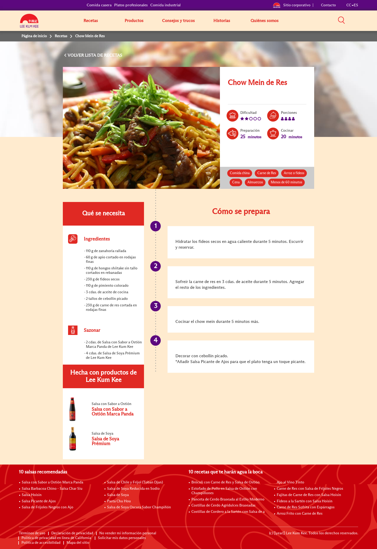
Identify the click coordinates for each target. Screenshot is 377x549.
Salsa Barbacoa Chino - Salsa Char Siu (52, 489)
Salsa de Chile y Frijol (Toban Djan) (135, 482)
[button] (360, 20)
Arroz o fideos (294, 173)
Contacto (328, 5)
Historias (221, 21)
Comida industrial (165, 5)
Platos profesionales (131, 5)
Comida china (240, 173)
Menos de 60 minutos (286, 182)
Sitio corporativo (292, 5)
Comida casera (99, 5)
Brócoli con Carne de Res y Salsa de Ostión (225, 482)
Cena (236, 182)
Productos (134, 21)
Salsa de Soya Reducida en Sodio (133, 489)
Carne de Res (266, 173)
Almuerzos (255, 182)
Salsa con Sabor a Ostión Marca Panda (52, 482)
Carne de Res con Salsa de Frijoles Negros (310, 489)
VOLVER (76, 55)
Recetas (91, 21)
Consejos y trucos (178, 21)
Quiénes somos (265, 21)
